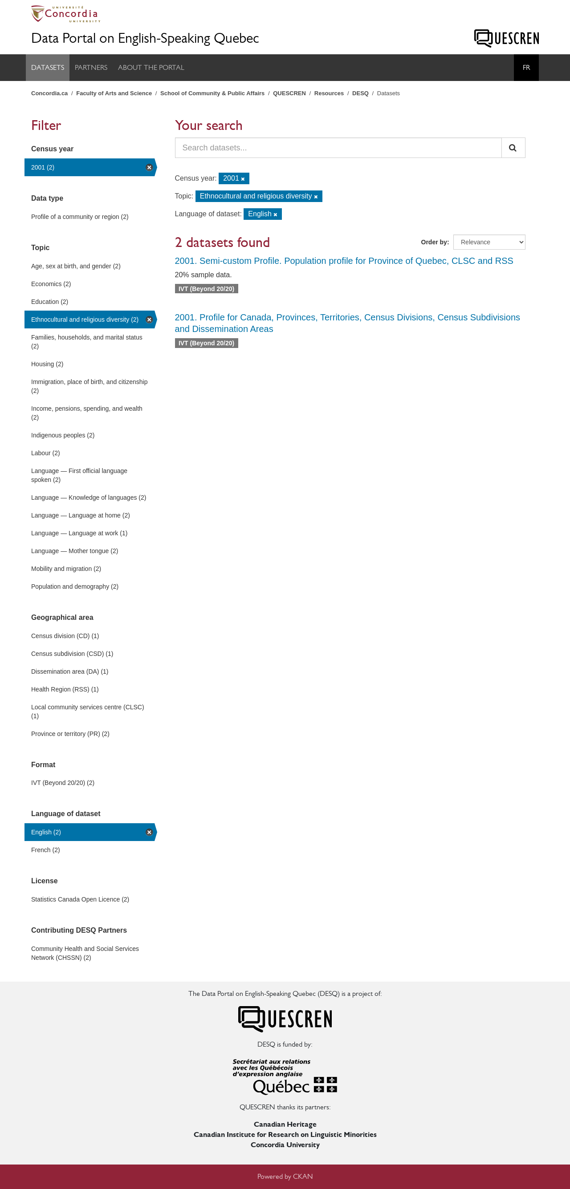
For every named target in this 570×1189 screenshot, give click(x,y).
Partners (91, 67)
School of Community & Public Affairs (212, 93)
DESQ (360, 93)
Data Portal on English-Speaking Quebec (145, 38)
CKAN (303, 1176)
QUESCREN (289, 93)
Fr (526, 67)
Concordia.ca (49, 93)
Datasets (47, 67)
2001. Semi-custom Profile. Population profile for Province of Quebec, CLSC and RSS (344, 261)
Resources (329, 93)
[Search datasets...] (338, 148)
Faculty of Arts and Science (114, 93)
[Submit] (513, 148)
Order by (434, 242)
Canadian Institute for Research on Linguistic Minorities (285, 1134)
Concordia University (285, 1144)
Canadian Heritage (285, 1124)
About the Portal (151, 67)
